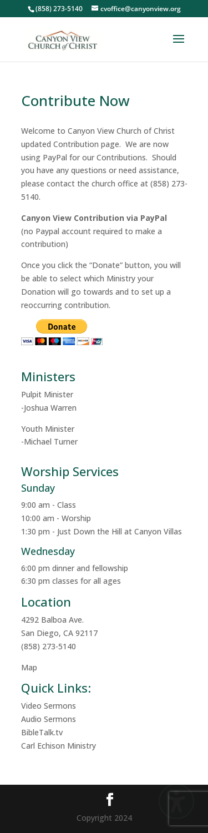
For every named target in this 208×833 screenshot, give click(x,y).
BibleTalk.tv (42, 732)
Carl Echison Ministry (58, 745)
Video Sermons (48, 705)
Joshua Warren (50, 407)
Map (29, 667)
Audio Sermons (48, 719)
